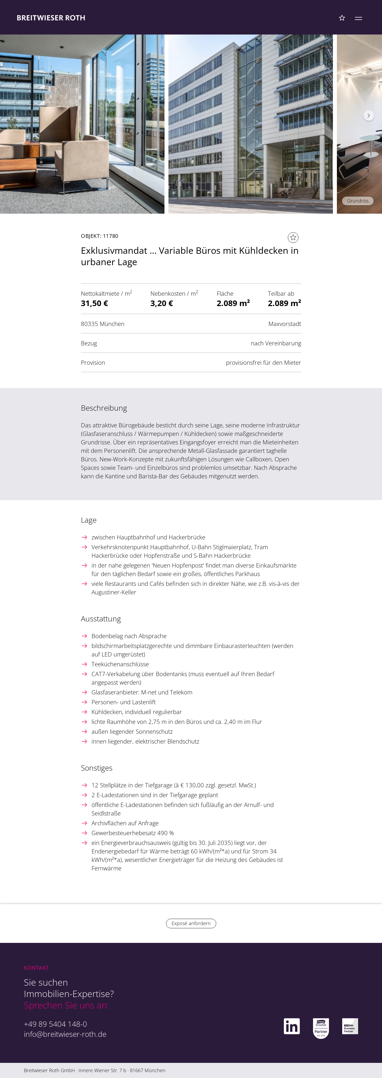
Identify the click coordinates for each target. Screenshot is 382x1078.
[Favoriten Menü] (342, 17)
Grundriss (357, 200)
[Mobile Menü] (358, 17)
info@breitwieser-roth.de (65, 1034)
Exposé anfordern (191, 923)
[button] (368, 115)
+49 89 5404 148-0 (55, 1024)
